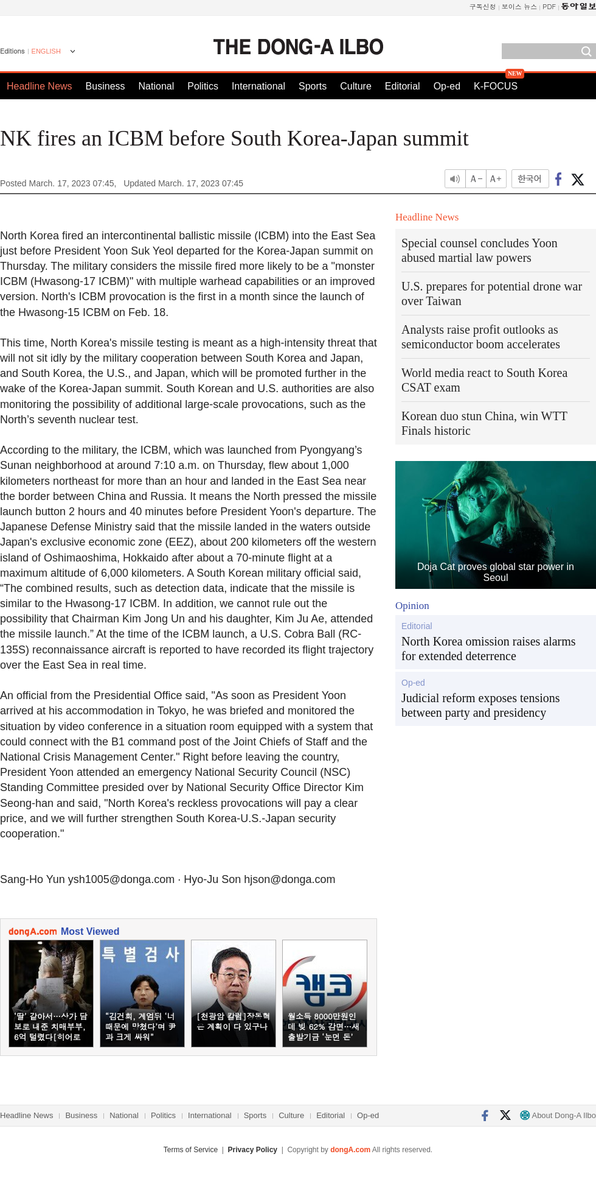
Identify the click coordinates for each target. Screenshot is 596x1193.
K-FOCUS (496, 86)
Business (105, 86)
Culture (356, 86)
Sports (313, 86)
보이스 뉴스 (520, 6)
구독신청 (483, 6)
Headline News (39, 86)
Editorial (402, 86)
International (258, 86)
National (157, 86)
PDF (549, 6)
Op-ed (447, 86)
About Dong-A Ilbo (558, 1115)
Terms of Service (191, 1149)
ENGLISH (46, 51)
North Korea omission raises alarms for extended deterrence (488, 649)
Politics (202, 86)
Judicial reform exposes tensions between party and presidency (480, 705)
